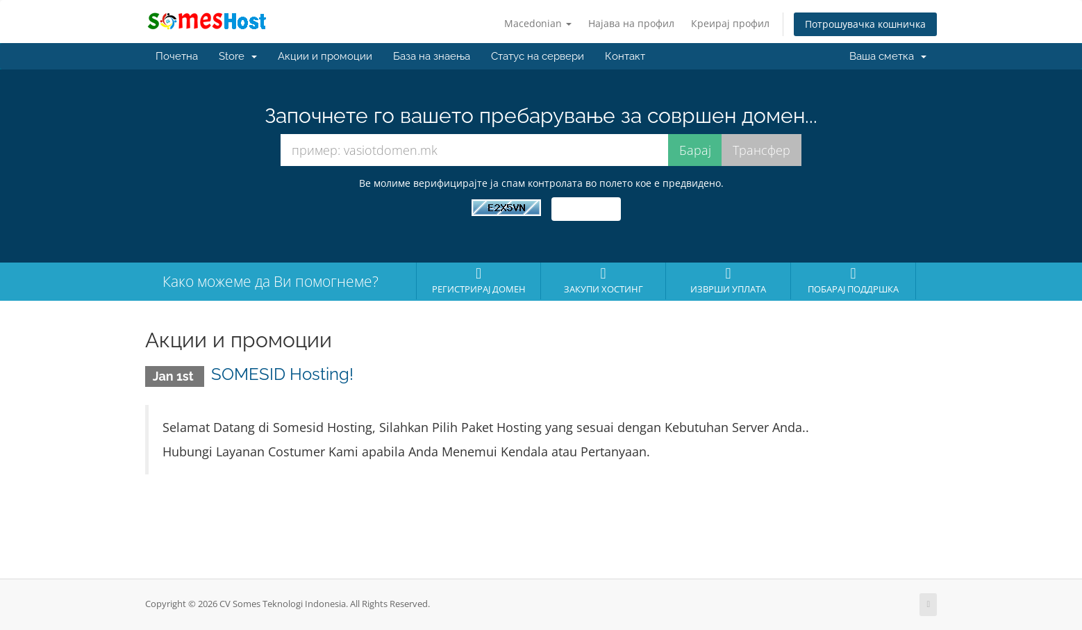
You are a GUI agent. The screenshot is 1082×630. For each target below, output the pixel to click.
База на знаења (431, 56)
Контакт (625, 56)
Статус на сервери (537, 56)
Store (238, 56)
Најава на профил (631, 23)
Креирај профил (730, 23)
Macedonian (538, 23)
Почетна (177, 56)
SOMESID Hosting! (282, 374)
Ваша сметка (887, 56)
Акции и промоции (325, 56)
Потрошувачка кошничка (865, 24)
